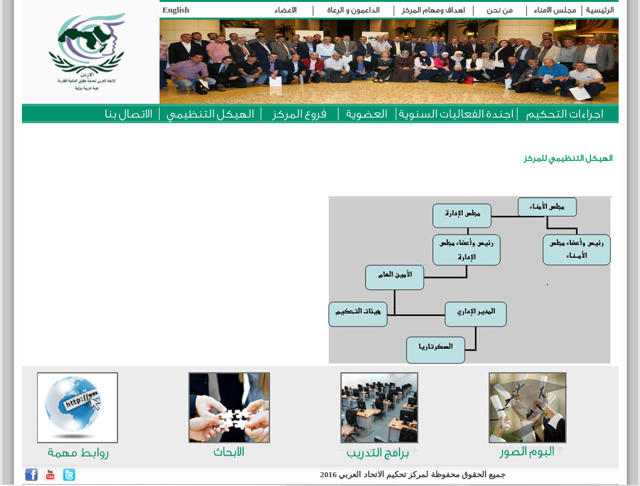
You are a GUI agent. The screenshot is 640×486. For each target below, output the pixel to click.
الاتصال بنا (128, 114)
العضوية (366, 114)
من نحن (500, 10)
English (176, 9)
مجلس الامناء (554, 10)
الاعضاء (285, 10)
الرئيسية (600, 10)
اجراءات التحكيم (564, 114)
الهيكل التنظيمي (210, 114)
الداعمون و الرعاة (353, 10)
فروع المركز (299, 114)
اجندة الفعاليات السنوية (456, 114)
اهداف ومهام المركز (433, 10)
